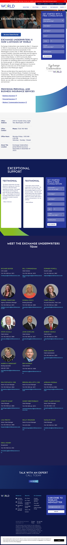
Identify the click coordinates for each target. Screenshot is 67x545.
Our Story (27, 498)
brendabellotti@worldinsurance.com (31, 390)
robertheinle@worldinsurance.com (53, 339)
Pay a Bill (36, 503)
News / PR (27, 509)
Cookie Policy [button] (40, 540)
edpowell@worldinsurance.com (53, 275)
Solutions (35, 7)
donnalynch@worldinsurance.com (31, 308)
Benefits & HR (20, 506)
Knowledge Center (27, 507)
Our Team (27, 500)
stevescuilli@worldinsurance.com (10, 339)
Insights (44, 7)
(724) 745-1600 (33, 481)
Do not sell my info (39, 522)
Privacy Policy (33, 522)
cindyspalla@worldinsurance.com (53, 308)
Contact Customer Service (36, 500)
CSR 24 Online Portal (37, 508)
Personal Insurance (8, 99)
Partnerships (54, 7)
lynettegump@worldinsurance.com (10, 408)
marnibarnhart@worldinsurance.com (10, 371)
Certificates (36, 505)
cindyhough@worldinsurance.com (53, 408)
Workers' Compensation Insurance (13, 102)
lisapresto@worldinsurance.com (10, 427)
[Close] (65, 1)
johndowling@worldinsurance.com (32, 339)
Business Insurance (8, 96)
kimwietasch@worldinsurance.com (10, 390)
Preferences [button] (19, 541)
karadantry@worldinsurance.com (53, 358)
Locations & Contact (28, 503)
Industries (26, 7)
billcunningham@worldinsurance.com (32, 276)
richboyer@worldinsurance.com (10, 275)
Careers (27, 511)
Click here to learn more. (50, 1)
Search (63, 7)
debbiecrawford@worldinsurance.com (10, 308)
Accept (59, 540)
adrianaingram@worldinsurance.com (53, 390)
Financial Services (20, 509)
